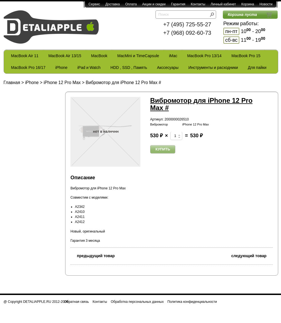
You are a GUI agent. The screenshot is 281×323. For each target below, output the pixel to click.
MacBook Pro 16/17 (28, 67)
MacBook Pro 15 (246, 56)
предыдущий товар (92, 255)
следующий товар (252, 255)
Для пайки (257, 67)
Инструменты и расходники (213, 67)
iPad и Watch (89, 67)
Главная (12, 82)
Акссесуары (167, 67)
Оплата (131, 4)
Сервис (94, 4)
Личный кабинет (223, 4)
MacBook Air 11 (25, 56)
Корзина (247, 4)
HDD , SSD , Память (128, 67)
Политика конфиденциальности (192, 302)
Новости (265, 4)
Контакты (198, 4)
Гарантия (178, 4)
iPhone (61, 67)
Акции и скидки (154, 4)
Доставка (112, 4)
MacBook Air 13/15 (64, 56)
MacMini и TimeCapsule (138, 56)
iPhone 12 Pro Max (62, 82)
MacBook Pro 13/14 (204, 56)
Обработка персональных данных (137, 302)
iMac (173, 56)
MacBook (99, 56)
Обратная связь (76, 302)
